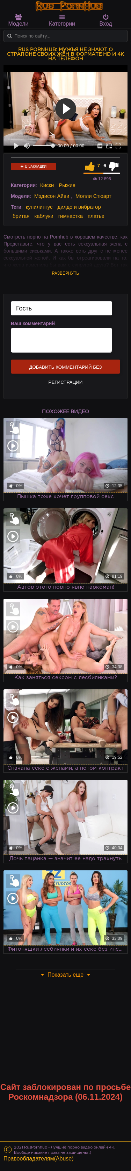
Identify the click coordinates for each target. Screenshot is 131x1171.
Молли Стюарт (93, 196)
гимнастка (70, 216)
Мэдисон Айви (51, 196)
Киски (47, 185)
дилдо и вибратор (79, 207)
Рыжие (67, 185)
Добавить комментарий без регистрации (65, 369)
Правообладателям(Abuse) (38, 1159)
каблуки (43, 216)
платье (96, 216)
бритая (21, 216)
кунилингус (39, 207)
